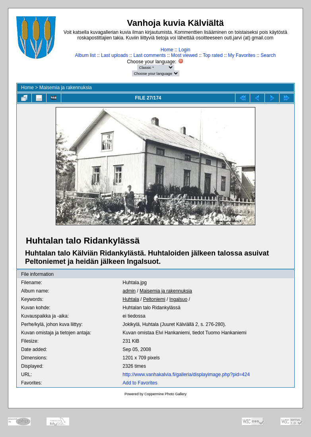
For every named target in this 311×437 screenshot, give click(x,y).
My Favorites (241, 55)
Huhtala (130, 299)
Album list (85, 55)
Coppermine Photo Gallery (165, 394)
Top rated (213, 55)
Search (268, 55)
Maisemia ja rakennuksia (65, 87)
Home (167, 50)
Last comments (149, 55)
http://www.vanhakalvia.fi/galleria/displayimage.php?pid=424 (186, 374)
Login (184, 50)
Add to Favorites (139, 383)
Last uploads (114, 55)
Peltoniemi (154, 299)
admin (129, 291)
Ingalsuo (178, 299)
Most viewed (184, 55)
